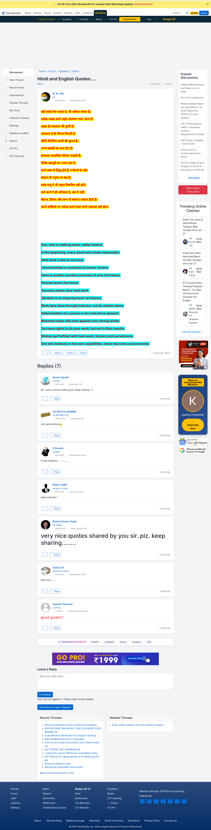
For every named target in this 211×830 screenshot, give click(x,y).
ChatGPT (95, 642)
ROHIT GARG (60, 484)
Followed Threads (17, 118)
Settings (12, 125)
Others (40, 84)
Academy (65, 19)
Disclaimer (134, 820)
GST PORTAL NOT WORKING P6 (62, 749)
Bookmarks (81, 798)
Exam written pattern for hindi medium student (137, 724)
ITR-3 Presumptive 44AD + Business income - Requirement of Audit (192, 129)
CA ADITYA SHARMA (64, 411)
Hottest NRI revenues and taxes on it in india (192, 88)
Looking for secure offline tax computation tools (71, 753)
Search (11, 140)
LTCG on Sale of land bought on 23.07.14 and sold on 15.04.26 (192, 166)
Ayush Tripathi (61, 377)
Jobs (147, 19)
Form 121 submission (192, 97)
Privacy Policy (152, 820)
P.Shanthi (58, 448)
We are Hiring (54, 820)
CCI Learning (14, 156)
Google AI (136, 642)
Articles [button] (37, 12)
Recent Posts (14, 87)
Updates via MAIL (17, 133)
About (37, 820)
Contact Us (171, 820)
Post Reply (45, 694)
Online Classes (193, 208)
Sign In (204, 13)
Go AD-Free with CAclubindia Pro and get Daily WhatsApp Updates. (103, 4)
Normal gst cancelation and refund (64, 767)
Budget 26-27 (83, 788)
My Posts (12, 110)
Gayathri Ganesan (63, 604)
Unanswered (14, 95)
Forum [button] (47, 12)
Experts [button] (57, 12)
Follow (81, 353)
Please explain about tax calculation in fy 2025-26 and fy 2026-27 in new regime (192, 110)
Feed (77, 793)
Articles (15, 788)
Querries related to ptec (58, 763)
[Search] (179, 13)
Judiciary (16, 802)
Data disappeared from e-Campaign (64, 738)
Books (97, 19)
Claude (123, 642)
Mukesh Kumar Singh (65, 521)
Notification (49, 802)
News (46, 788)
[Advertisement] (105, 44)
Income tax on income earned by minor (191, 153)
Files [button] (77, 12)
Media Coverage (75, 820)
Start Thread (14, 79)
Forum (14, 793)
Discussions (14, 72)
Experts (47, 793)
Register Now (129, 19)
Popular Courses (45, 19)
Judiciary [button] (87, 12)
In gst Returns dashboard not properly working (70, 735)
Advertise (94, 820)
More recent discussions (53, 772)
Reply (56, 353)
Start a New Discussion (193, 190)
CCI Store (100, 12)
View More (195, 177)
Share (68, 353)
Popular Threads (16, 102)
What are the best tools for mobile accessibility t (71, 724)
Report (167, 353)
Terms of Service (113, 820)
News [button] (28, 12)
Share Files (49, 798)
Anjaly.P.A (58, 567)
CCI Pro (111, 19)
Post (71, 772)
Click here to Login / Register (55, 707)
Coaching (81, 19)
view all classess (193, 331)
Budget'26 (169, 19)
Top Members (82, 802)
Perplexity (109, 642)
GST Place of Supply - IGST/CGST (192, 142)
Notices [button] (68, 12)
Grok (149, 642)
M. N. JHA (58, 93)
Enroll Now (199, 240)
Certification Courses (54, 807)
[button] (186, 13)
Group (112, 802)
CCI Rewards (82, 807)
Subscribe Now (193, 425)
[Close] (207, 4)
